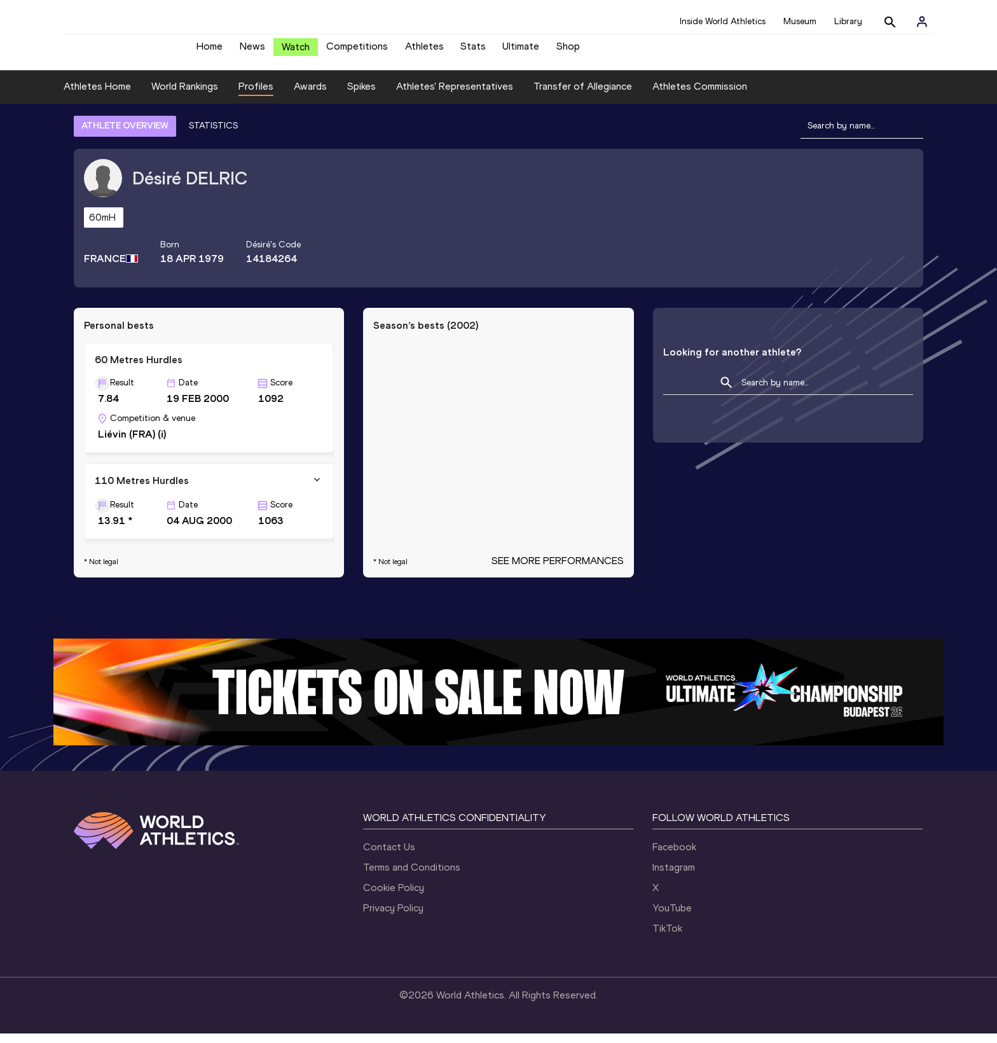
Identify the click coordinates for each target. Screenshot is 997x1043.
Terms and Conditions (411, 877)
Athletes (424, 51)
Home (209, 51)
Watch (296, 52)
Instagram (673, 877)
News (252, 51)
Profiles (255, 96)
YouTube (672, 917)
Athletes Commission (699, 96)
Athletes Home (97, 96)
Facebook (674, 856)
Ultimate (520, 51)
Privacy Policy (393, 917)
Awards (310, 96)
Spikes (361, 96)
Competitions (357, 51)
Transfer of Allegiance (582, 96)
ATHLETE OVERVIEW (124, 135)
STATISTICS (213, 135)
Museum (799, 21)
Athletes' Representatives (454, 96)
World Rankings (184, 96)
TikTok (667, 938)
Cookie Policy (393, 897)
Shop (568, 51)
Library (848, 21)
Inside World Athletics (723, 21)
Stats (473, 51)
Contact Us (389, 856)
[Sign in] (922, 22)
